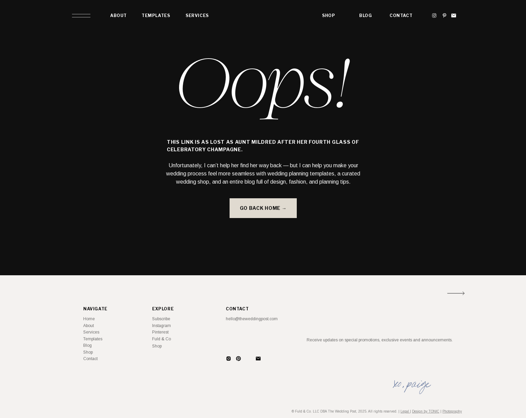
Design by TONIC (425, 411)
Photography (452, 411)
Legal (405, 411)
